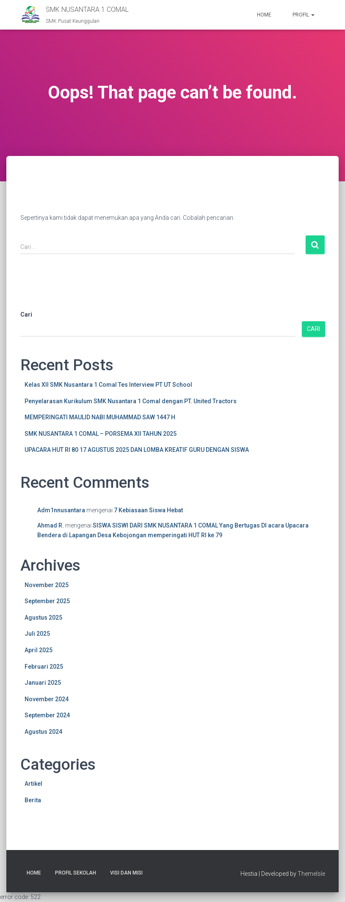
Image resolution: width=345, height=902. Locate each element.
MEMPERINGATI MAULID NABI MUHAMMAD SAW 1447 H (100, 417)
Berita (33, 800)
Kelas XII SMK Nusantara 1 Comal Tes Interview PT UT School (108, 384)
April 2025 (38, 650)
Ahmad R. (50, 525)
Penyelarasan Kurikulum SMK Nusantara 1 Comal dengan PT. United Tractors (131, 401)
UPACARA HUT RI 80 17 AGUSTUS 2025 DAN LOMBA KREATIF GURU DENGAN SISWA (137, 449)
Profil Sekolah (75, 873)
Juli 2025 (37, 633)
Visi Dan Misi (126, 873)
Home (264, 15)
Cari (26, 314)
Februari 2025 (44, 666)
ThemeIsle (311, 873)
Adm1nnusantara (61, 510)
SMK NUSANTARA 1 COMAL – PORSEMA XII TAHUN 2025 (101, 433)
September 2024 (47, 715)
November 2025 (47, 585)
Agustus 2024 (43, 731)
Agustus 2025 (43, 617)
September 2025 (47, 601)
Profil (304, 15)
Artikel (33, 783)
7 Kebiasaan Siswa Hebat (148, 510)
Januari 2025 (43, 682)
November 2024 (47, 699)
